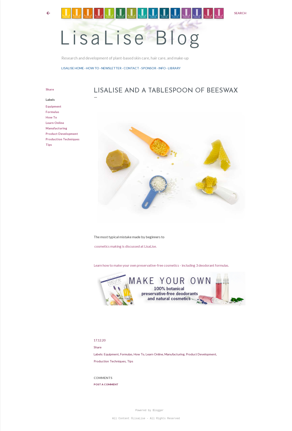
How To (92, 68)
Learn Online (55, 123)
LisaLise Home (72, 68)
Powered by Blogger (146, 410)
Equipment (53, 106)
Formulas (52, 112)
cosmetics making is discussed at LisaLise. (125, 246)
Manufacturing (56, 128)
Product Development (62, 134)
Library (174, 68)
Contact (131, 68)
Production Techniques (62, 139)
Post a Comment (106, 384)
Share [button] (50, 89)
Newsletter (111, 68)
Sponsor (148, 68)
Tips (49, 144)
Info (162, 68)
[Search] (240, 13)
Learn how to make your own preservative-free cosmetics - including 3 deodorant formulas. (162, 265)
